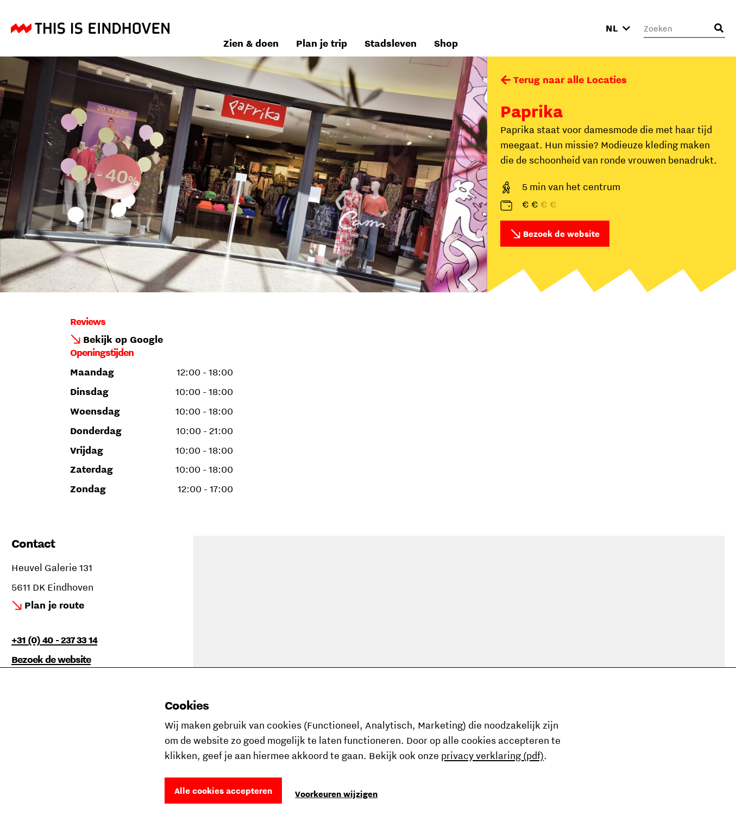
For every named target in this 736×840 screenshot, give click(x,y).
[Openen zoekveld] (719, 28)
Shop (572, 28)
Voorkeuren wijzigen (336, 793)
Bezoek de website (561, 233)
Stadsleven (516, 28)
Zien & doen (377, 28)
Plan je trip (447, 28)
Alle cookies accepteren (223, 790)
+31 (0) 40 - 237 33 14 (54, 640)
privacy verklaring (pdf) (492, 755)
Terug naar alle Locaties (570, 79)
